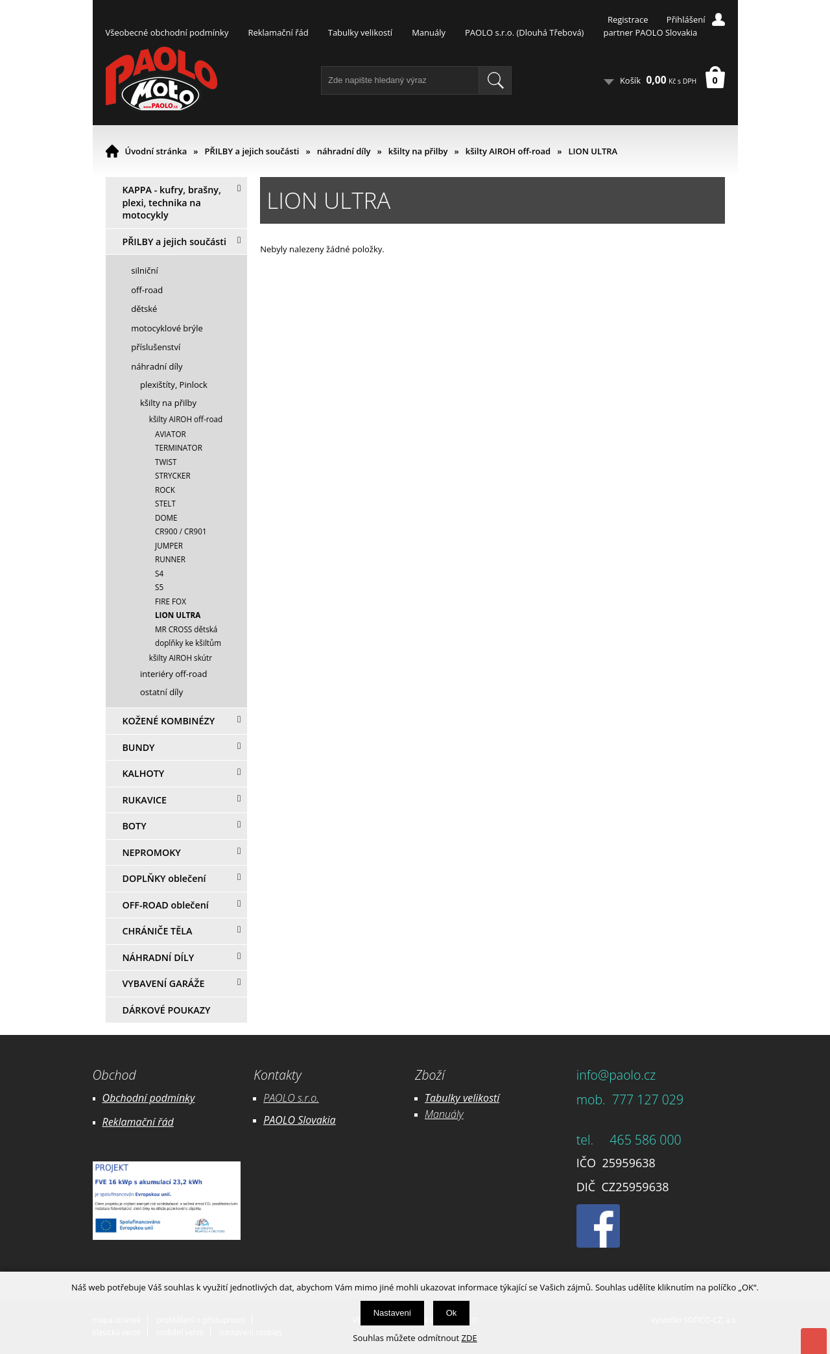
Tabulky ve (449, 1098)
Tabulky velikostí (360, 32)
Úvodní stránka (156, 151)
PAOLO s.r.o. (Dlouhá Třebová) (524, 32)
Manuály (428, 32)
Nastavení (393, 1313)
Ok (451, 1313)
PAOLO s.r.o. (291, 1098)
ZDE (469, 1338)
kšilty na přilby (418, 151)
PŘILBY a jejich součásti (252, 151)
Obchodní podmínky (148, 1098)
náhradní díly (344, 151)
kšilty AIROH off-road (508, 151)
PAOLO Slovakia (299, 1120)
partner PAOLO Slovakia (650, 32)
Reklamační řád (278, 32)
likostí (486, 1098)
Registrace (628, 19)
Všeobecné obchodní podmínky (167, 32)
